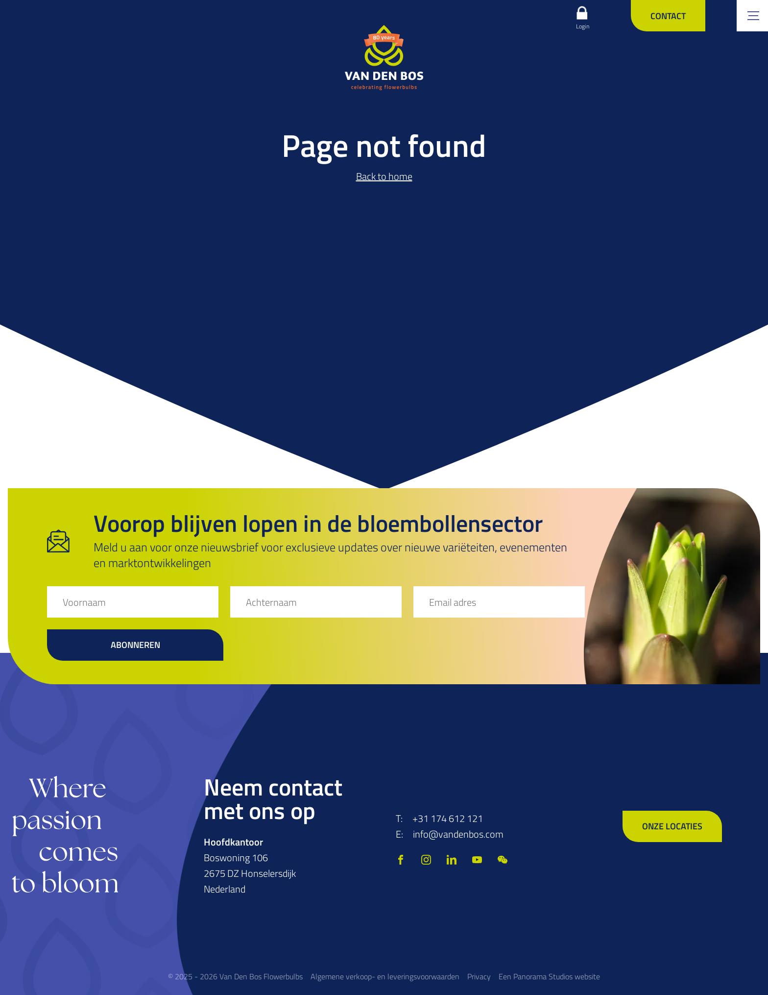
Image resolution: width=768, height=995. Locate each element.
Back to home (384, 176)
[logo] (384, 57)
